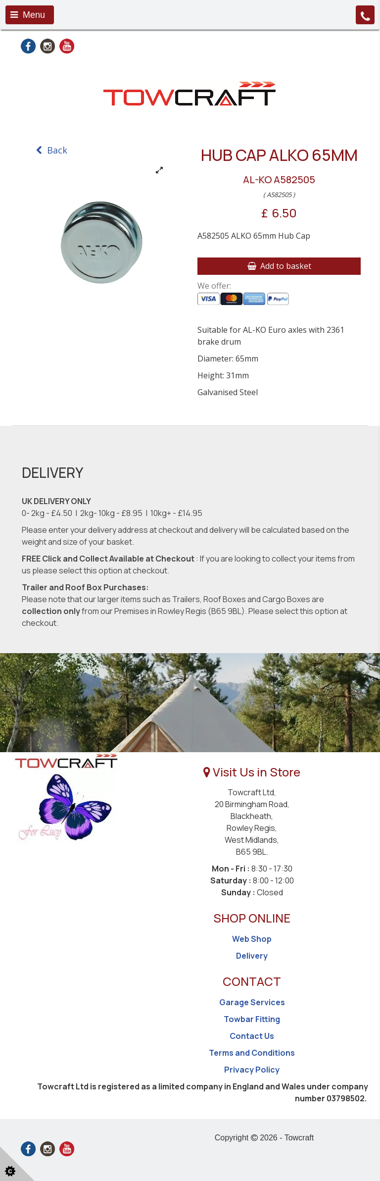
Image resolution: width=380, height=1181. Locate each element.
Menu (27, 15)
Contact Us (252, 1035)
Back (51, 150)
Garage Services (252, 1002)
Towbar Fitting (252, 1019)
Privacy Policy (252, 1069)
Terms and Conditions (252, 1052)
